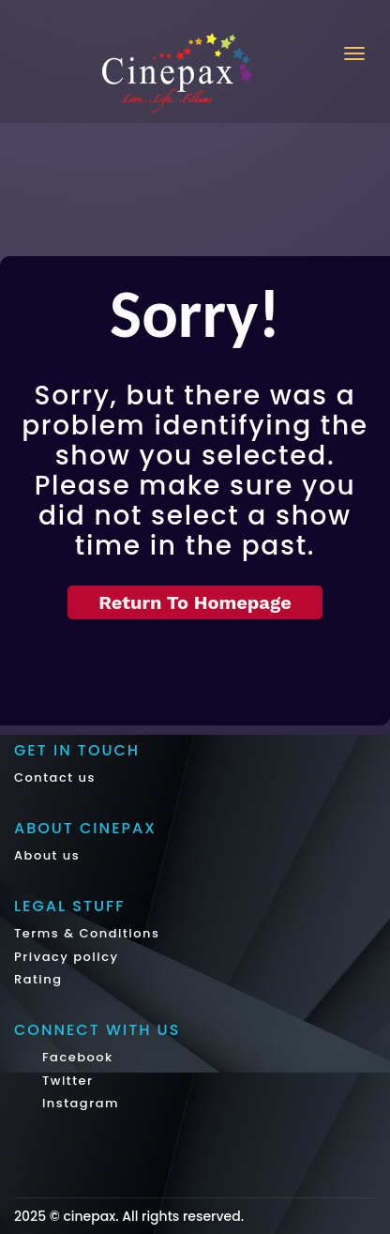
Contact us (55, 777)
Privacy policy (66, 957)
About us (47, 855)
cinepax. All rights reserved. (153, 1216)
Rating (38, 979)
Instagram (78, 1103)
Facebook (75, 1057)
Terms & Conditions (86, 933)
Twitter (66, 1080)
